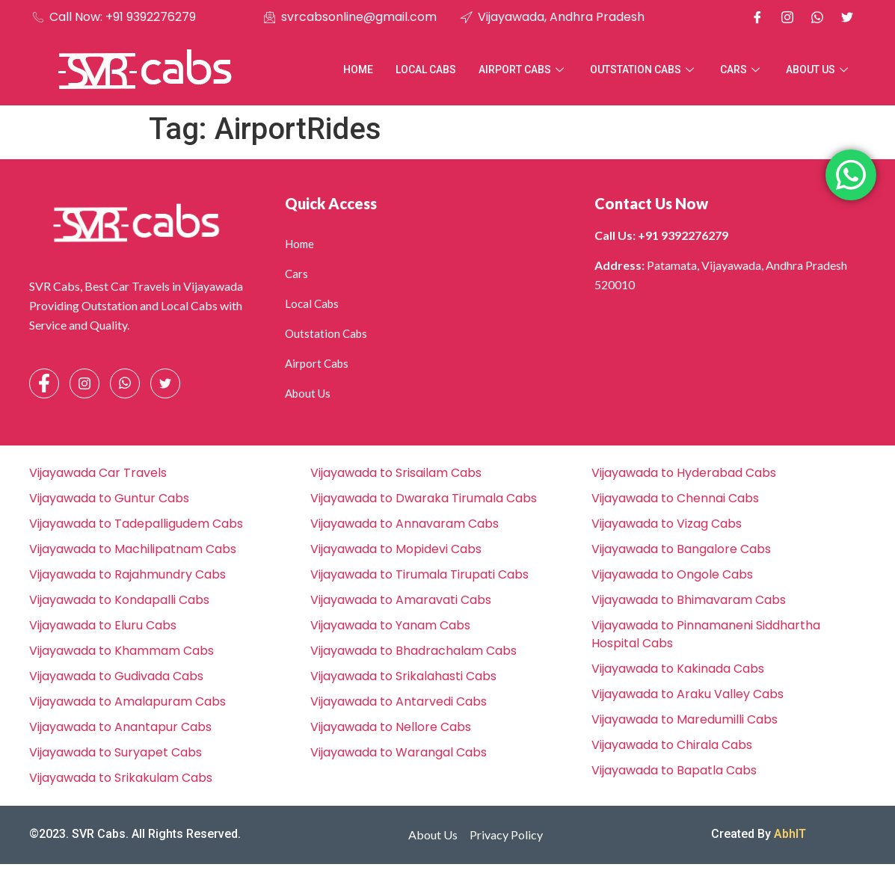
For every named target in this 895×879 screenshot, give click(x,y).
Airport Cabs (523, 69)
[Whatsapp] (817, 17)
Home (358, 69)
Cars (741, 69)
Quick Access (331, 203)
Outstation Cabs (644, 69)
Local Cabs (426, 69)
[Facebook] (757, 17)
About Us (819, 69)
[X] (847, 17)
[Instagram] (787, 17)
